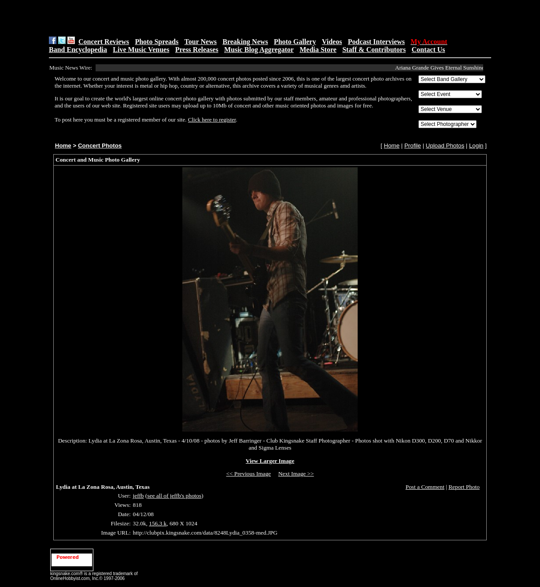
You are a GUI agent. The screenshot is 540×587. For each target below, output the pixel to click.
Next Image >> (296, 473)
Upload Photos (445, 145)
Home (63, 145)
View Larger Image (270, 461)
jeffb (138, 495)
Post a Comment (425, 487)
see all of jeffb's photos (174, 495)
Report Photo (464, 487)
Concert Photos (100, 145)
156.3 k (157, 523)
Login (476, 145)
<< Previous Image (248, 473)
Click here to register (212, 119)
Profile (412, 145)
